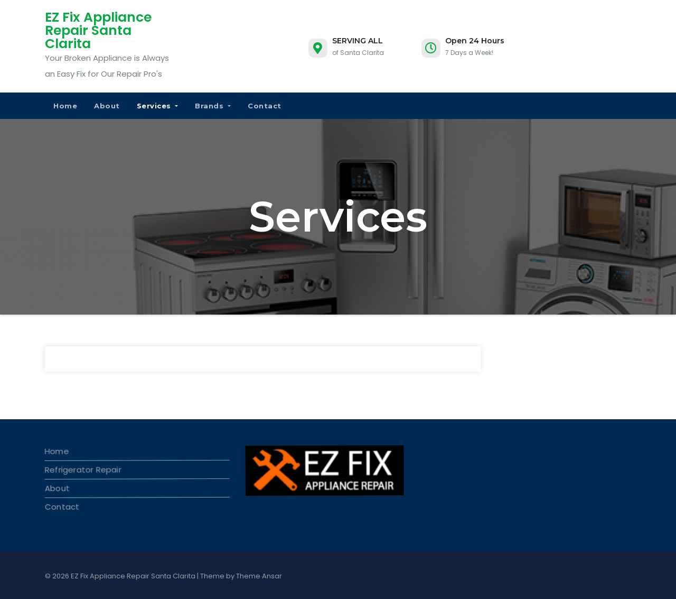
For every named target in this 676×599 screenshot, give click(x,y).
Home (65, 106)
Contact (264, 106)
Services (158, 106)
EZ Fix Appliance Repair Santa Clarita (98, 30)
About (107, 106)
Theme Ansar (259, 576)
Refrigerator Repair (82, 469)
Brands (213, 106)
